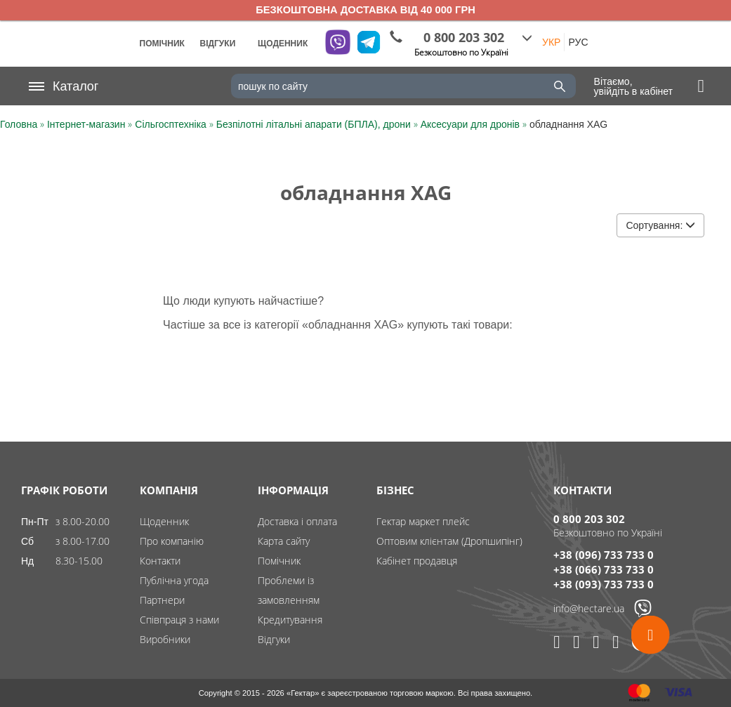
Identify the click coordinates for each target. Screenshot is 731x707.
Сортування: (660, 225)
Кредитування (290, 619)
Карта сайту (284, 541)
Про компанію (172, 541)
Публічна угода (174, 580)
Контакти (160, 560)
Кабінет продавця (416, 560)
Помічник (279, 560)
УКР (551, 42)
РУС (578, 42)
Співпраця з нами (179, 619)
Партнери (162, 600)
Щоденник (164, 521)
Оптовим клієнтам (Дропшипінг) (449, 541)
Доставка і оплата (297, 521)
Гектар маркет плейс (423, 521)
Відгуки (274, 639)
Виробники (165, 639)
